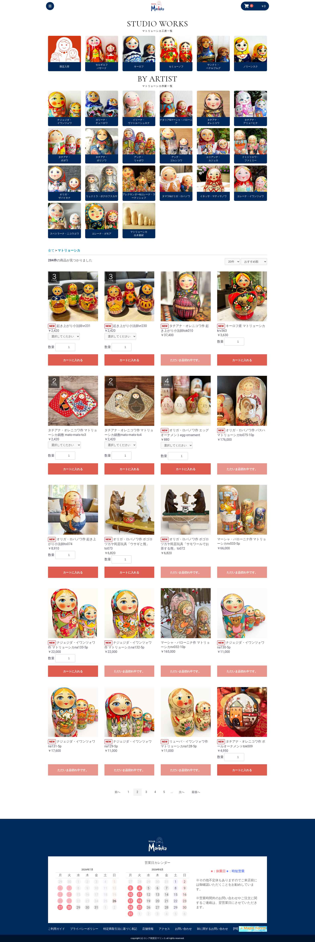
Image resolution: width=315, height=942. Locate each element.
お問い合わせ (183, 928)
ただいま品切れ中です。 (185, 360)
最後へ (196, 792)
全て (51, 250)
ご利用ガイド (56, 928)
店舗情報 (147, 928)
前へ (117, 792)
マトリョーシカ (69, 250)
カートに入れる (73, 360)
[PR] (250, 929)
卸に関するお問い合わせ (212, 928)
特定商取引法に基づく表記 (120, 928)
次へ (181, 792)
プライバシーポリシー (84, 928)
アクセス (164, 928)
